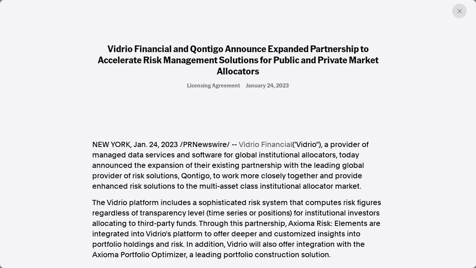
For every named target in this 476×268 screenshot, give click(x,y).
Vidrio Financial (265, 144)
